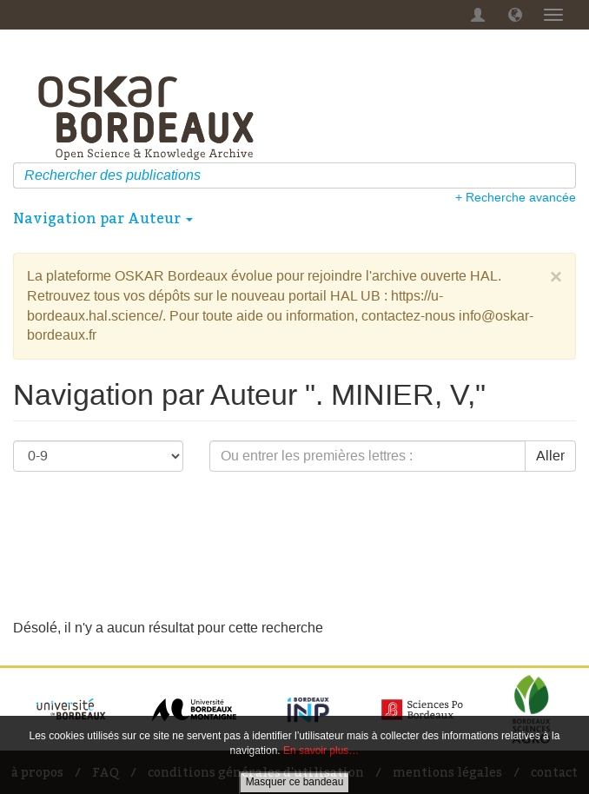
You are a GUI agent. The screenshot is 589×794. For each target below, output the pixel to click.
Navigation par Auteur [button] (103, 218)
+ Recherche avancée (515, 197)
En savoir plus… (321, 750)
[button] (515, 15)
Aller (550, 455)
